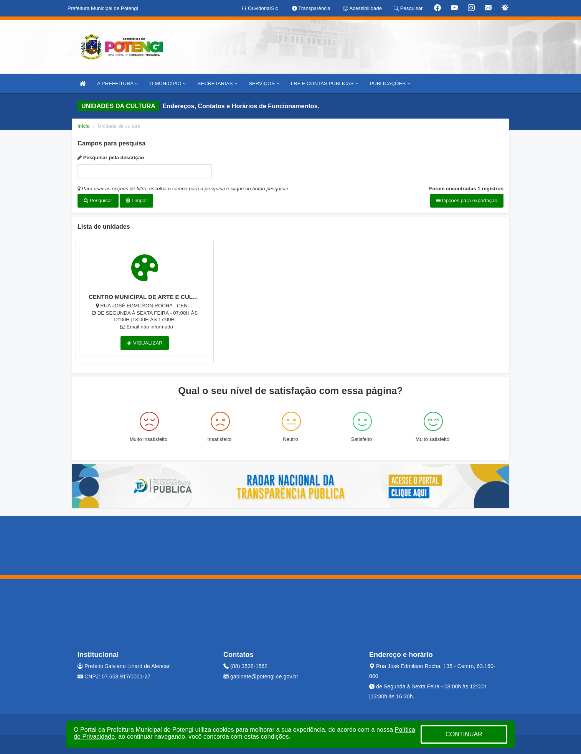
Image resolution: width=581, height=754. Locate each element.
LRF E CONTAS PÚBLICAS (324, 83)
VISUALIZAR (145, 343)
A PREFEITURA (117, 83)
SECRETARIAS (218, 83)
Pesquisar (98, 200)
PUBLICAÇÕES (390, 83)
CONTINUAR (464, 734)
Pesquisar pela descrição (111, 157)
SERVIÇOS (264, 83)
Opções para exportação (466, 200)
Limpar (136, 200)
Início (84, 126)
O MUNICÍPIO (167, 83)
